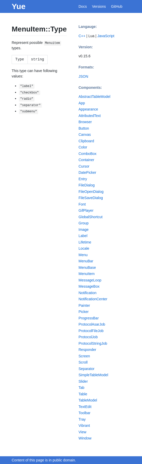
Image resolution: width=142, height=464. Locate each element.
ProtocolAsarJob (92, 324)
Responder (87, 350)
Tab (81, 388)
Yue (18, 6)
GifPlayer (86, 210)
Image (84, 229)
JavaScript (105, 36)
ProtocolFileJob (91, 331)
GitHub (117, 6)
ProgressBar (89, 318)
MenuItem (87, 274)
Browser (85, 122)
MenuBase (87, 267)
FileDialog (87, 185)
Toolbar (84, 413)
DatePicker (87, 172)
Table (83, 394)
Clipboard (86, 141)
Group (84, 223)
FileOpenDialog (91, 192)
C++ (82, 36)
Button (84, 128)
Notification (87, 293)
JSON (83, 76)
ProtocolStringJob (93, 343)
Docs (83, 6)
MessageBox (89, 286)
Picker (84, 312)
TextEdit (85, 407)
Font (82, 204)
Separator (86, 369)
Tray (82, 419)
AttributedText (90, 116)
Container (86, 160)
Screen (84, 356)
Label (83, 236)
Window (85, 438)
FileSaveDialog (91, 198)
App (82, 103)
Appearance (88, 109)
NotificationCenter (93, 299)
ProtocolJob (88, 337)
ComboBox (87, 154)
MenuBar (86, 261)
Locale (84, 248)
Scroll (83, 362)
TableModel (88, 400)
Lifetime (85, 242)
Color (83, 147)
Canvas (85, 134)
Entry (83, 179)
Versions (99, 6)
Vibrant (84, 425)
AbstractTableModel (94, 97)
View (82, 432)
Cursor (84, 166)
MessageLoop (90, 280)
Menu (83, 255)
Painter (84, 305)
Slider (83, 381)
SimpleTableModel (93, 375)
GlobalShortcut (91, 217)
